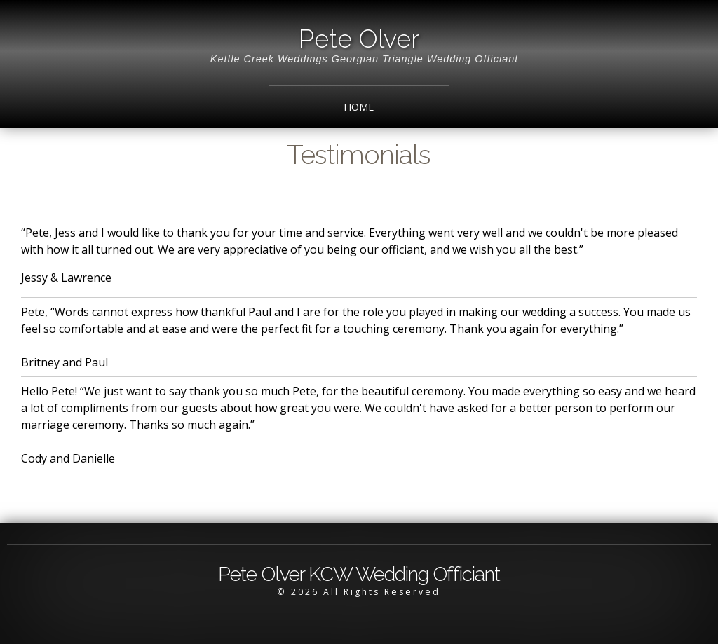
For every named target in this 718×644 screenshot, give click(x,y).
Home (359, 107)
